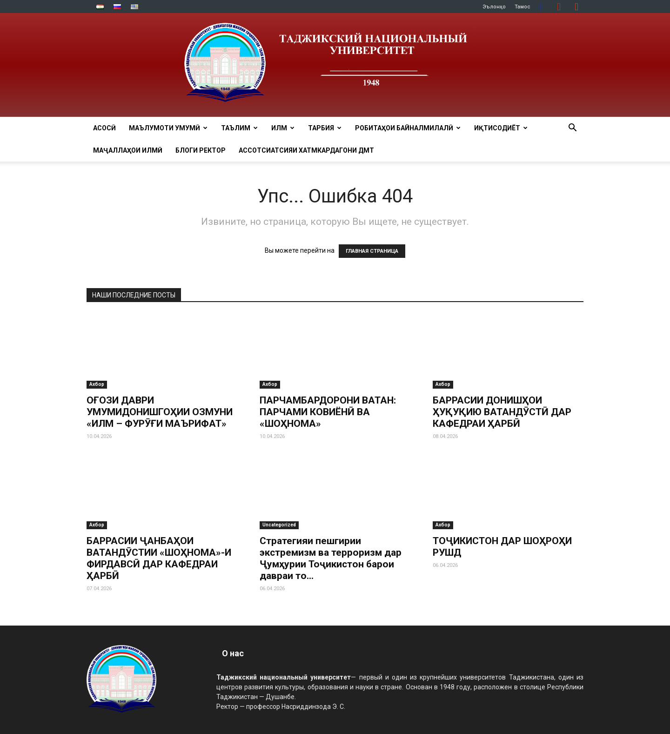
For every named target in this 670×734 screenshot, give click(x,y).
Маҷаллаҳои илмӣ (127, 150)
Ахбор (96, 384)
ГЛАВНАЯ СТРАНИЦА (372, 251)
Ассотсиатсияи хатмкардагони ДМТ (306, 150)
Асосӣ (104, 128)
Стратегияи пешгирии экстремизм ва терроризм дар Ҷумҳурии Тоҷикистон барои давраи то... (331, 558)
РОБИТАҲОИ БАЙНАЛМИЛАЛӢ (408, 128)
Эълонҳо (494, 7)
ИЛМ (283, 128)
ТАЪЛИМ (239, 128)
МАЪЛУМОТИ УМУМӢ (168, 128)
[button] (572, 128)
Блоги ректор (200, 150)
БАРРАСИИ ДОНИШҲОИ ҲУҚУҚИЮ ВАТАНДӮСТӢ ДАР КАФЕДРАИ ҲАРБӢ (502, 412)
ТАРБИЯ (325, 128)
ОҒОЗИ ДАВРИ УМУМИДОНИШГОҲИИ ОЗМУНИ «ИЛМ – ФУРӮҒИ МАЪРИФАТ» (160, 412)
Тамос (522, 7)
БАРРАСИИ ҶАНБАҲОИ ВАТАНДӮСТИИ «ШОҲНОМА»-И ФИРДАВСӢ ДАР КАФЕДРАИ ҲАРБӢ (159, 558)
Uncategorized (279, 524)
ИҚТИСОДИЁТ (501, 128)
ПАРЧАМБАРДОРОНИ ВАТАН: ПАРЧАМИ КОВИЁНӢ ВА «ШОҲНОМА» (328, 412)
